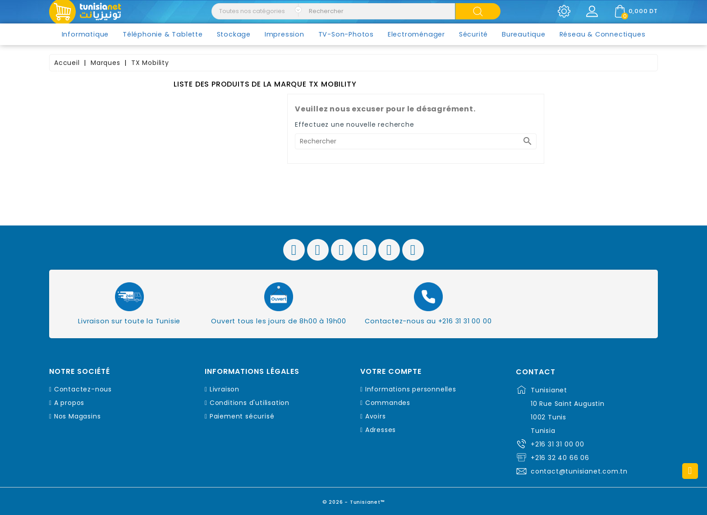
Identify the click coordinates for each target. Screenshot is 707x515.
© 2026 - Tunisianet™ (354, 499)
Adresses (380, 429)
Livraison (224, 389)
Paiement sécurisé (242, 416)
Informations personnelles (410, 389)
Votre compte (391, 372)
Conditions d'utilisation (249, 402)
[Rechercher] (416, 141)
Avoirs (375, 416)
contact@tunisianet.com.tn (579, 471)
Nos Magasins (77, 416)
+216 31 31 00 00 (557, 444)
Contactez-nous (83, 389)
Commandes (387, 402)
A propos (69, 402)
